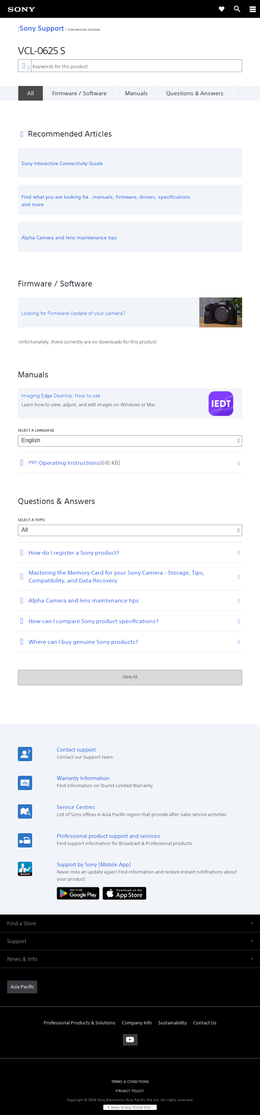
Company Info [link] (137, 1006)
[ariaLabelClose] (252, 9)
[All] (30, 93)
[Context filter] (24, 65)
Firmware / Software (79, 93)
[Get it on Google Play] (79, 875)
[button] (130, 906)
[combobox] (130, 65)
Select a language (36, 412)
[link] (21, 8)
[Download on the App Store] (124, 875)
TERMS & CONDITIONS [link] (130, 1064)
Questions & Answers (195, 93)
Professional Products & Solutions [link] (79, 1006)
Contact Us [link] (204, 1006)
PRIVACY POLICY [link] (130, 1073)
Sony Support (41, 28)
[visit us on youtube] (130, 1022)
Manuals (136, 93)
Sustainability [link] (172, 1006)
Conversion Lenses (84, 29)
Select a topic (31, 502)
